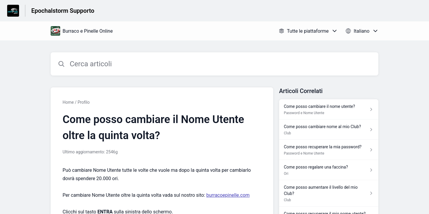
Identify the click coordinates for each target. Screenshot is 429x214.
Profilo (83, 102)
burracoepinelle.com (228, 195)
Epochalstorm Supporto (62, 10)
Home (68, 102)
